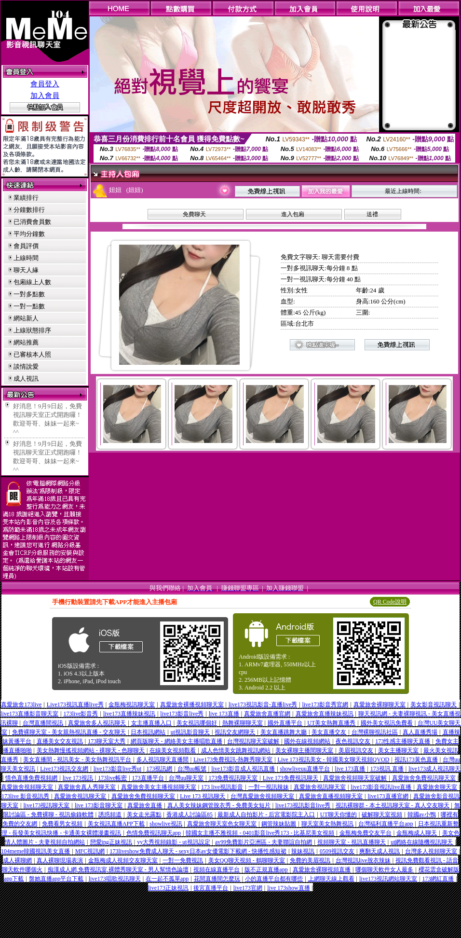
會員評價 (26, 245)
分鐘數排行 (29, 209)
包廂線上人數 (32, 282)
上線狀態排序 (32, 330)
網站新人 (26, 318)
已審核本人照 (32, 354)
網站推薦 (26, 342)
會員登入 (44, 84)
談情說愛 (26, 366)
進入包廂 (292, 214)
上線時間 (26, 258)
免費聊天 (194, 214)
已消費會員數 (32, 221)
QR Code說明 (390, 601)
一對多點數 (29, 294)
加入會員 (44, 95)
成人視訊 (26, 378)
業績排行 (26, 197)
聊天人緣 (26, 270)
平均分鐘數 (29, 233)
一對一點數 (29, 306)
